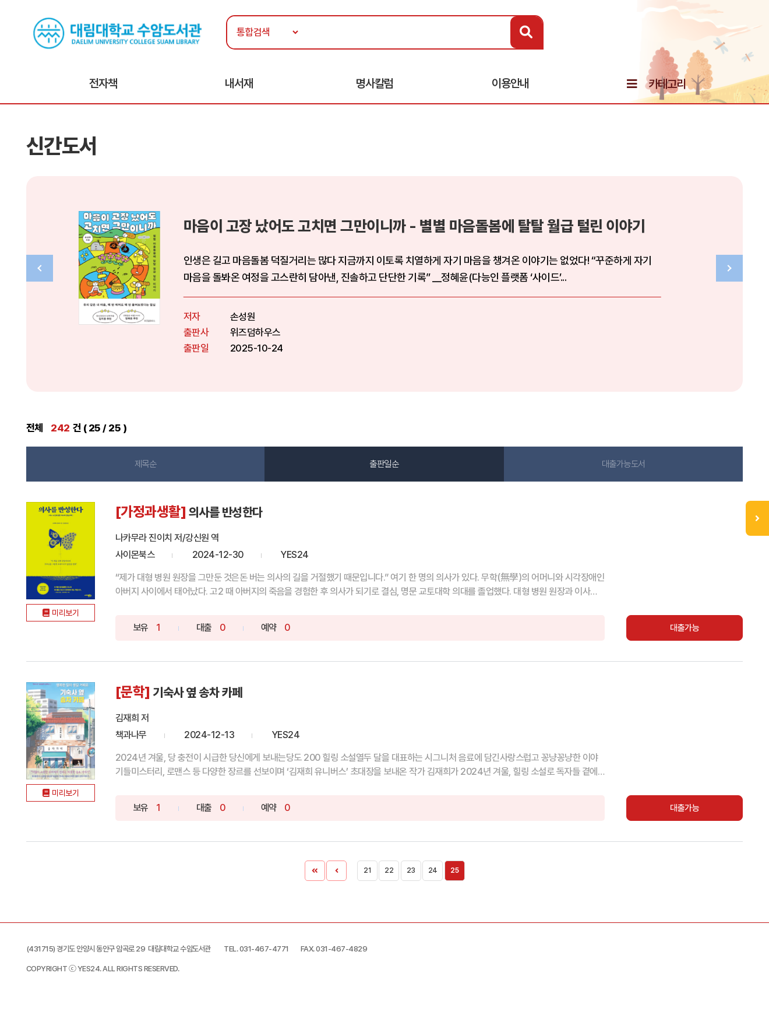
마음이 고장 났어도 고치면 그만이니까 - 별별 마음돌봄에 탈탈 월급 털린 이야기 (472, 236)
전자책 (103, 88)
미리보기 (79, 643)
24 (433, 882)
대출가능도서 (617, 476)
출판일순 (384, 476)
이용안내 (510, 88)
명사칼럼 (374, 88)
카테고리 (667, 89)
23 (411, 882)
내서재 (239, 88)
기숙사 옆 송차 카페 (224, 704)
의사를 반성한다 (250, 524)
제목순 (151, 476)
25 (454, 882)
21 (367, 882)
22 (388, 882)
